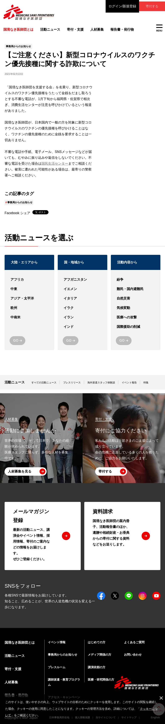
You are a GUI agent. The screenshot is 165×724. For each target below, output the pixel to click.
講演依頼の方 (96, 667)
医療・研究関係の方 (101, 679)
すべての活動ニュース (43, 386)
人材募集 (95, 30)
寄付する (148, 6)
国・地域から (74, 266)
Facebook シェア (17, 217)
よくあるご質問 (134, 642)
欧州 (29, 311)
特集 (145, 386)
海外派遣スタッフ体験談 (101, 386)
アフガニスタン (82, 283)
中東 (29, 293)
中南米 (29, 321)
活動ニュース (48, 30)
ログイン (115, 6)
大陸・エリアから (24, 266)
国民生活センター (54, 167)
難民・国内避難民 (135, 293)
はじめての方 (96, 642)
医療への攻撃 (135, 321)
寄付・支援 (73, 30)
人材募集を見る (19, 471)
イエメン (82, 293)
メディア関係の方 (99, 654)
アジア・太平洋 (29, 302)
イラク (82, 311)
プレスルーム (56, 667)
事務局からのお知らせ (19, 206)
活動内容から (127, 266)
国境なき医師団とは (20, 642)
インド (82, 330)
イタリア (82, 302)
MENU (159, 28)
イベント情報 (56, 642)
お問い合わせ (133, 654)
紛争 (135, 283)
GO (15, 344)
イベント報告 (129, 386)
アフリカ (29, 283)
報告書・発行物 (120, 30)
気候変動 (135, 311)
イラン (82, 321)
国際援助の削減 (135, 330)
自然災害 (135, 302)
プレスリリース (72, 386)
